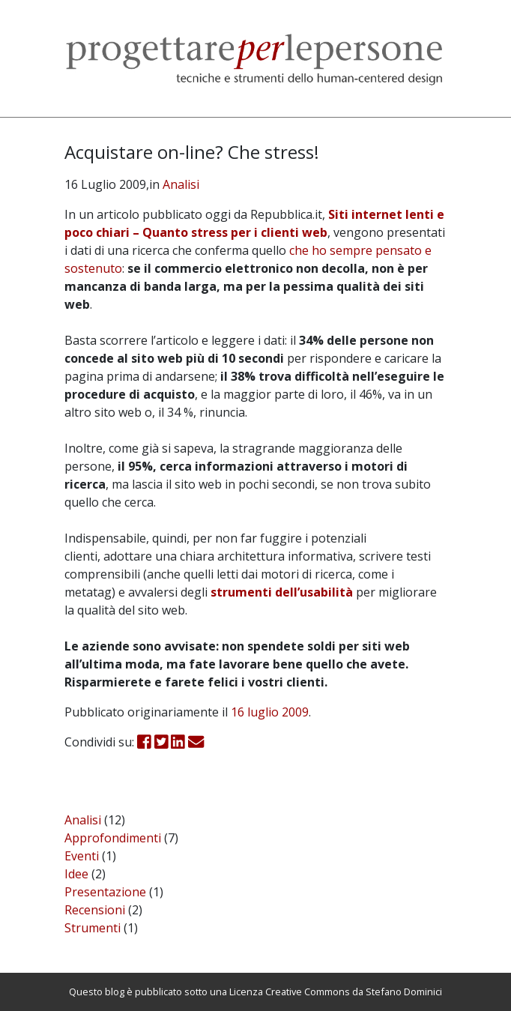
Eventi (81, 856)
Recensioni (94, 910)
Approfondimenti (112, 838)
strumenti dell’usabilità (282, 592)
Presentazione (105, 892)
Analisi (181, 184)
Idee (76, 874)
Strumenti (92, 928)
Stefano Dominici (404, 991)
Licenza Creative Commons (289, 991)
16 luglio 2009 (270, 712)
